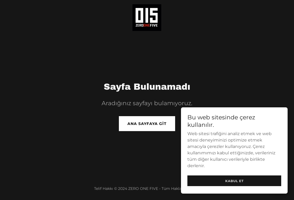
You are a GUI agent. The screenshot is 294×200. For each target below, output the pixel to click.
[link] (146, 17)
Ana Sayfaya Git (147, 123)
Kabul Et (234, 181)
